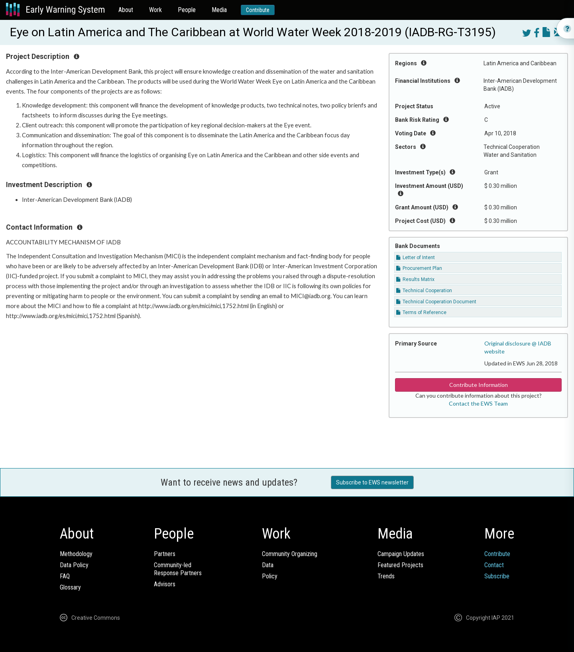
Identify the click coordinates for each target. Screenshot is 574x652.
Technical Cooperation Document (436, 302)
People (187, 10)
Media (219, 10)
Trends (386, 576)
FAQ (65, 576)
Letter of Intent (415, 257)
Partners (164, 554)
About (125, 10)
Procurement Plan (419, 268)
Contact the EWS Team (478, 403)
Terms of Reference (421, 312)
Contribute (257, 10)
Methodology (76, 554)
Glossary (70, 587)
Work (155, 10)
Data (267, 565)
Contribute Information (478, 384)
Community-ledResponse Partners (178, 569)
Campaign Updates (400, 554)
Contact (494, 565)
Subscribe (496, 576)
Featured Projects (400, 565)
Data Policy (74, 565)
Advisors (164, 584)
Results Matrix (415, 279)
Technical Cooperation (424, 290)
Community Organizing (289, 554)
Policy (269, 576)
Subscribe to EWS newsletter (372, 482)
